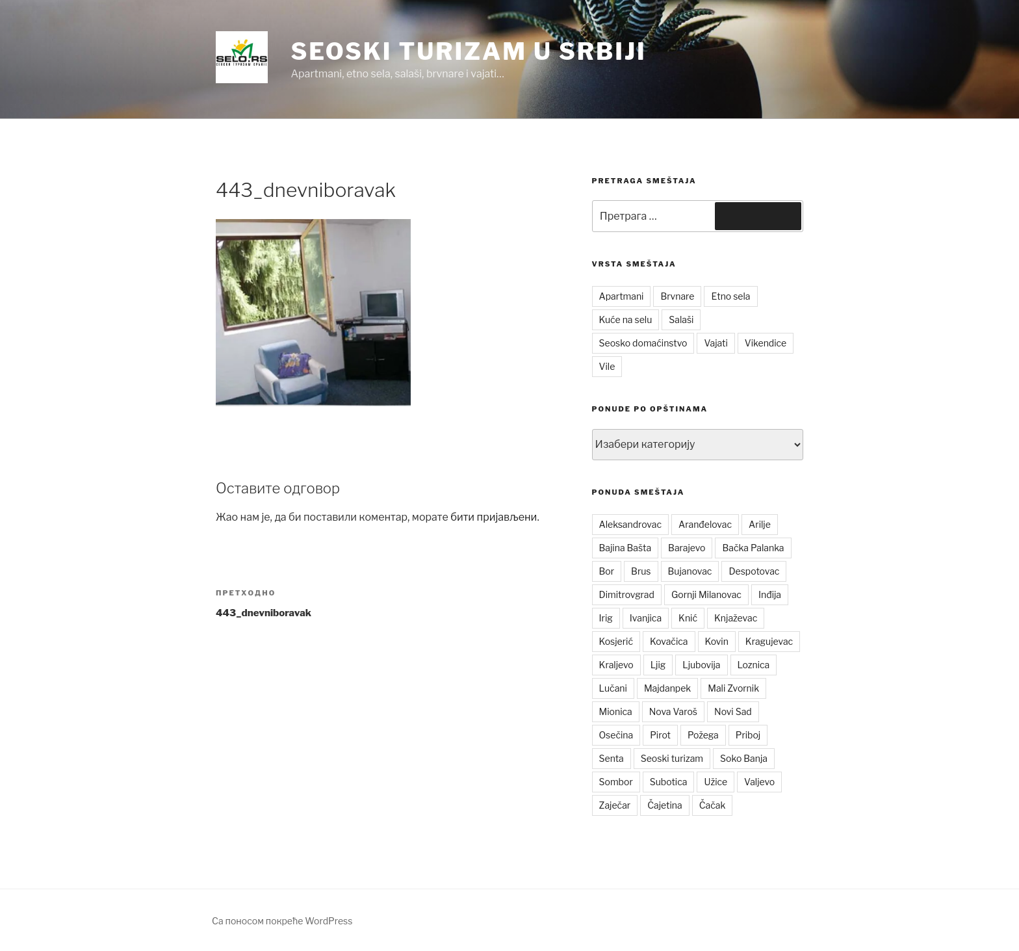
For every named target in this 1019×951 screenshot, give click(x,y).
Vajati (715, 342)
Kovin (717, 641)
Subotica (669, 781)
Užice (715, 781)
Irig (606, 617)
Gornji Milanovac (706, 594)
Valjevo (759, 781)
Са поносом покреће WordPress (282, 920)
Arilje (760, 524)
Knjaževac (735, 617)
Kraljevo (616, 664)
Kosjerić (616, 641)
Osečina (616, 734)
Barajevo (686, 547)
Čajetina (664, 805)
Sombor (616, 781)
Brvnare (677, 296)
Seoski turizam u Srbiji (468, 51)
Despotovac (754, 571)
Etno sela (730, 296)
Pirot (660, 734)
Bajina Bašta (625, 547)
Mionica (615, 711)
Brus (641, 571)
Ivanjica (646, 617)
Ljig (658, 664)
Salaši (681, 319)
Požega (703, 734)
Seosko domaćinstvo (643, 342)
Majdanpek (667, 688)
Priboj (748, 734)
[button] (242, 57)
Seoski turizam (672, 758)
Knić (687, 617)
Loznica (754, 664)
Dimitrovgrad (626, 594)
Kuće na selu (625, 319)
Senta (611, 758)
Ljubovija (701, 664)
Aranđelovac (705, 524)
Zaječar (615, 805)
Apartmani (621, 296)
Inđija (769, 594)
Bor (607, 571)
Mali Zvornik (733, 688)
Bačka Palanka (753, 547)
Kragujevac (769, 641)
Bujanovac (690, 571)
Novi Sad (733, 711)
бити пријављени (493, 517)
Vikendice (765, 342)
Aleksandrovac (630, 524)
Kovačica (669, 641)
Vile (607, 366)
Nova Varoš (673, 711)
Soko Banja (743, 758)
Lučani (613, 688)
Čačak (712, 805)
